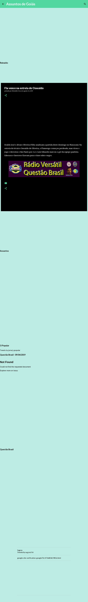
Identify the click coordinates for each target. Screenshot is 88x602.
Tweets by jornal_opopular (10, 350)
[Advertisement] (44, 230)
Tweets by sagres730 (25, 552)
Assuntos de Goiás (20, 4)
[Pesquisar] (38, 4)
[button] (5, 95)
